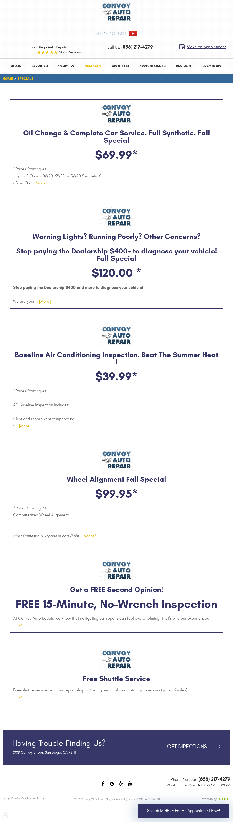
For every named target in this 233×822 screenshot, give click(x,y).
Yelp (121, 786)
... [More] (38, 183)
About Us (120, 66)
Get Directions (187, 747)
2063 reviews (70, 52)
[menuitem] (16, 66)
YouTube (130, 786)
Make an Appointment (206, 46)
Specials (93, 66)
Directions (211, 66)
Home (16, 66)
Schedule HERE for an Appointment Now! (183, 810)
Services (39, 66)
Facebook (102, 786)
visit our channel (111, 34)
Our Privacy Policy (33, 798)
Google (111, 786)
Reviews (183, 66)
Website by (216, 799)
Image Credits (11, 798)
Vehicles (66, 66)
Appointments (152, 66)
